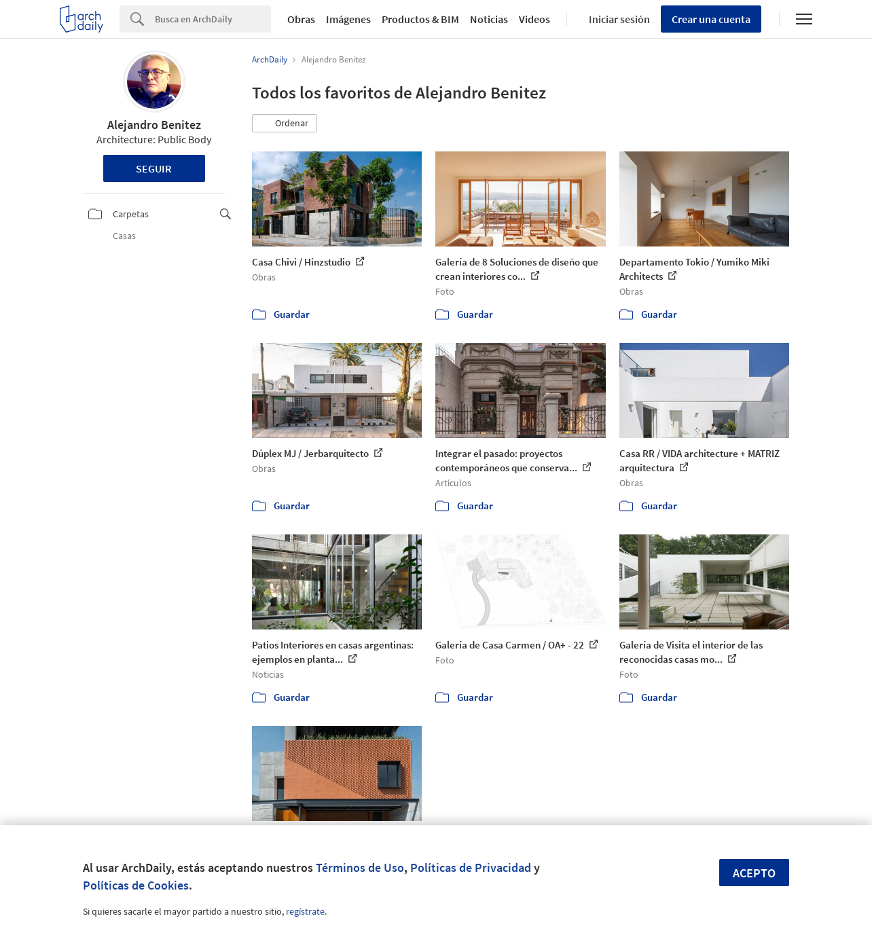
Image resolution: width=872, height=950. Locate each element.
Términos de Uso (360, 867)
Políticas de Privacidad (470, 867)
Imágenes (348, 19)
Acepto (754, 873)
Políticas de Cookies (136, 885)
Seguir (154, 168)
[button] (284, 123)
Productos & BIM (420, 19)
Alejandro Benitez (154, 124)
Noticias (489, 19)
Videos (534, 19)
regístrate (305, 911)
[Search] (213, 19)
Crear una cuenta (711, 19)
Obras (301, 19)
